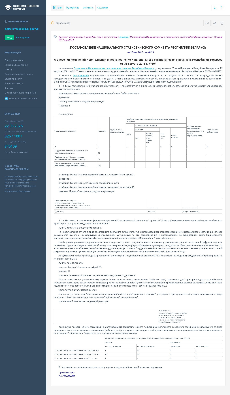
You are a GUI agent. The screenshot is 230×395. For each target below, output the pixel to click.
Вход (9, 37)
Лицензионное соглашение (17, 183)
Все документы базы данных (18, 191)
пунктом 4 (124, 37)
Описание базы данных (16, 65)
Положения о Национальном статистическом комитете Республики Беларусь (114, 68)
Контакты (10, 88)
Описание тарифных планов (19, 74)
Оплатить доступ (13, 79)
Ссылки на (88, 7)
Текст (57, 7)
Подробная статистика (16, 152)
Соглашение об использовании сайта (21, 177)
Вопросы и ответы (14, 83)
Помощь (9, 69)
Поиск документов (14, 60)
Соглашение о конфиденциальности (21, 180)
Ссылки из (102, 7)
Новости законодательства (21, 98)
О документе (72, 7)
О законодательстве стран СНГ (20, 92)
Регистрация (23, 37)
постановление (81, 75)
